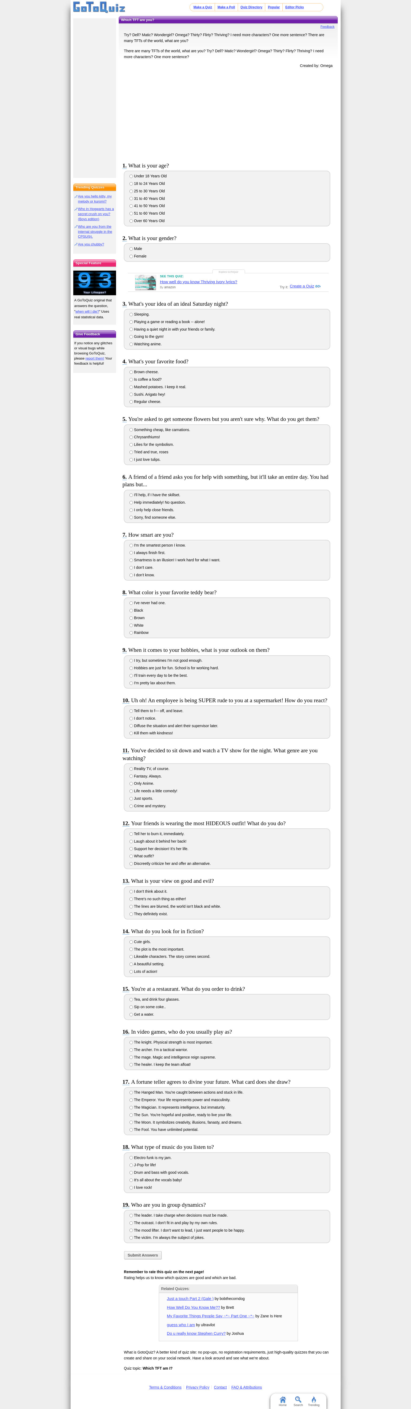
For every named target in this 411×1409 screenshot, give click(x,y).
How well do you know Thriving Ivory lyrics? (198, 281)
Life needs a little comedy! (153, 791)
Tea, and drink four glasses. (154, 999)
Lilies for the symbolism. (151, 444)
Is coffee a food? (145, 379)
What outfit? (141, 856)
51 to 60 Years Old (147, 213)
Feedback (327, 27)
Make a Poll (226, 7)
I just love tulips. (145, 459)
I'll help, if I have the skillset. (154, 495)
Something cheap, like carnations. (159, 430)
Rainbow (138, 632)
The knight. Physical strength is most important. (171, 1042)
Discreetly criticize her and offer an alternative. (170, 863)
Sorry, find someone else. (152, 517)
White (136, 625)
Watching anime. (145, 344)
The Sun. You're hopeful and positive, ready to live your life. (180, 1115)
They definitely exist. (148, 914)
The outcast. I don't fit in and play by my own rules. (173, 1223)
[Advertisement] (228, 114)
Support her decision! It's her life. (158, 849)
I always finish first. (147, 553)
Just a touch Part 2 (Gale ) (190, 1298)
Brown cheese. (144, 372)
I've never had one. (147, 603)
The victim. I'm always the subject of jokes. (167, 1237)
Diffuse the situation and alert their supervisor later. (173, 726)
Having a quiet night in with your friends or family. (172, 329)
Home (283, 1401)
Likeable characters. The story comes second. (169, 956)
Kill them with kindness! (151, 733)
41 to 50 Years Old (147, 206)
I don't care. (141, 567)
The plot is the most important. (156, 949)
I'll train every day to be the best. (158, 675)
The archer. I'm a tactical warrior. (158, 1050)
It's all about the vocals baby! (155, 1180)
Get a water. (141, 1014)
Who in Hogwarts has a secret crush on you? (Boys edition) (96, 214)
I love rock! (140, 1187)
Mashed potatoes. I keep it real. (157, 387)
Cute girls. (140, 942)
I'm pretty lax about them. (152, 683)
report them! (95, 358)
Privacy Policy (197, 1387)
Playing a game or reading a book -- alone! (167, 322)
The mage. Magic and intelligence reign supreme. (172, 1057)
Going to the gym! (146, 336)
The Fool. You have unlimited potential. (163, 1129)
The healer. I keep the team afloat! (160, 1064)
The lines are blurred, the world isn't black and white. (175, 906)
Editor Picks (294, 7)
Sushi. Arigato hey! (147, 394)
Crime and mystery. (147, 806)
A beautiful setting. (146, 964)
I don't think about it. (148, 891)
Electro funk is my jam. (150, 1158)
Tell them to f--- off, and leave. (156, 711)
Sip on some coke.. (147, 1007)
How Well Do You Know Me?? (193, 1307)
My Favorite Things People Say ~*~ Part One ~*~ (210, 1316)
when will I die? (87, 311)
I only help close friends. (151, 510)
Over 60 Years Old (146, 221)
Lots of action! (143, 971)
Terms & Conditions (165, 1387)
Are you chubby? (91, 244)
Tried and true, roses (148, 452)
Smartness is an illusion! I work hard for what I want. (174, 560)
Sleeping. (139, 314)
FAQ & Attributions (246, 1387)
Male (135, 248)
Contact (220, 1387)
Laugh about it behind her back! (157, 841)
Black (136, 610)
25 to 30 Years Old (147, 191)
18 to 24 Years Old (147, 183)
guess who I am (181, 1324)
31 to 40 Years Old (147, 198)
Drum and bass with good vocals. (159, 1172)
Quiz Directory (251, 7)
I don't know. (142, 575)
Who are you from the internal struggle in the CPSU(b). (95, 232)
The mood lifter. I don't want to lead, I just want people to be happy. (187, 1230)
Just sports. (141, 798)
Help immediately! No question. (157, 502)
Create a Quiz (301, 286)
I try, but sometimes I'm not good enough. (165, 660)
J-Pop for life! (142, 1165)
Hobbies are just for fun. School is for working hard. (174, 668)
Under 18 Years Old (148, 176)
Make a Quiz (203, 7)
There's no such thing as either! (157, 899)
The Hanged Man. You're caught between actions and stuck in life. (186, 1092)
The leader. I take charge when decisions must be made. (178, 1215)
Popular (274, 7)
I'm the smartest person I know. (157, 545)
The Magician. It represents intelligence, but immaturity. (177, 1107)
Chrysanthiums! (144, 437)
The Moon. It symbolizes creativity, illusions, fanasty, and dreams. (185, 1122)
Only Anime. (141, 783)
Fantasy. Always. (145, 776)
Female (138, 256)
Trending (314, 1401)
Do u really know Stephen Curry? (196, 1333)
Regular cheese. (145, 401)
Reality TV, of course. (149, 769)
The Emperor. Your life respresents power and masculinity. (179, 1100)
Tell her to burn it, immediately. (156, 834)
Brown (137, 618)
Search (298, 1401)
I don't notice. (142, 718)
